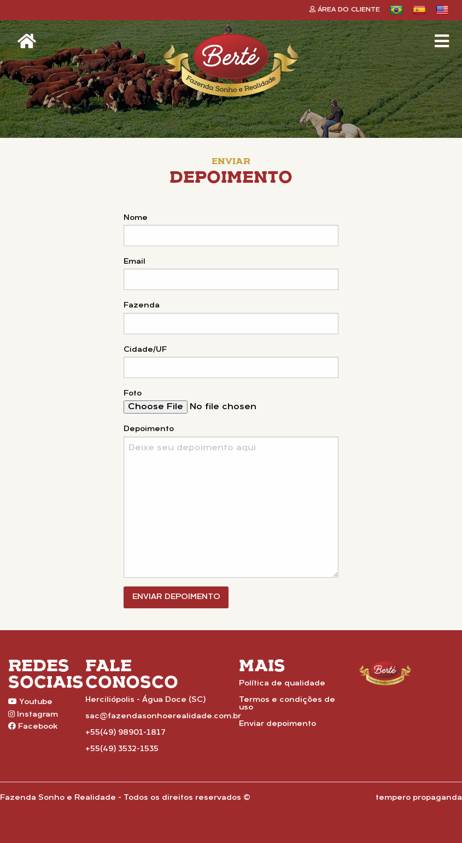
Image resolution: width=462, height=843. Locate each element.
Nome (136, 218)
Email (134, 262)
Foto (133, 393)
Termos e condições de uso (287, 704)
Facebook (32, 726)
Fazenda (142, 305)
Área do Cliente (344, 9)
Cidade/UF (145, 350)
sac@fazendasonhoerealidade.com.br (163, 716)
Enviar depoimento (277, 724)
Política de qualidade (282, 683)
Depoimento (149, 429)
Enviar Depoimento (176, 597)
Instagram (33, 714)
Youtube (30, 701)
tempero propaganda (419, 798)
